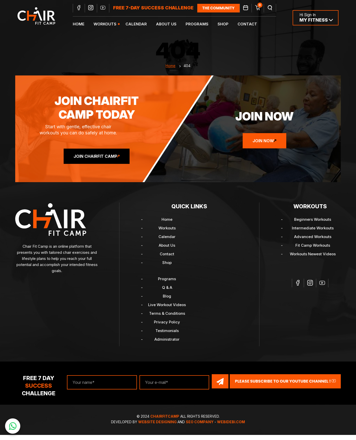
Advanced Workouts (312, 241)
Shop (226, 24)
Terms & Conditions (167, 318)
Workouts (108, 24)
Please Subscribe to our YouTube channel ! (285, 386)
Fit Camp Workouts (312, 250)
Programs (200, 24)
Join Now (263, 145)
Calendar (139, 24)
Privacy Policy (167, 327)
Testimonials (167, 335)
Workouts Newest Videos (313, 259)
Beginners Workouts (312, 224)
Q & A (167, 292)
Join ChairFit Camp (95, 161)
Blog (167, 301)
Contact (250, 24)
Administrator (167, 344)
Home (82, 24)
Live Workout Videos (167, 309)
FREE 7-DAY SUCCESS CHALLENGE (156, 8)
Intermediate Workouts (313, 233)
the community (222, 8)
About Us (169, 24)
